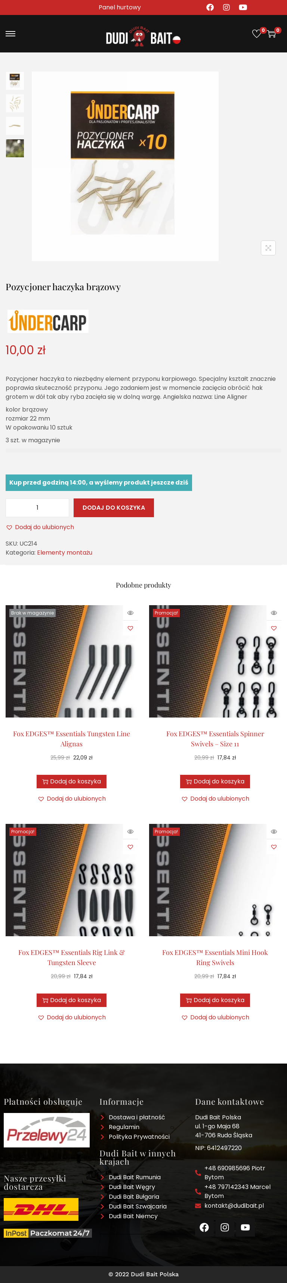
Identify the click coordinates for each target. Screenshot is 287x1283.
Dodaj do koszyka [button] (215, 781)
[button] (40, 527)
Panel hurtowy (120, 7)
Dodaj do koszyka (114, 507)
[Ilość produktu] (37, 507)
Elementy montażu (64, 552)
